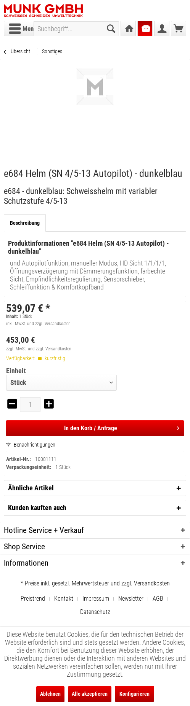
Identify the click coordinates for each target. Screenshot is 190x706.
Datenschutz (95, 611)
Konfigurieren (134, 694)
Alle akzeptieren (90, 694)
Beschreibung (25, 223)
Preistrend (33, 598)
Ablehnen (50, 694)
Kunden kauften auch (37, 508)
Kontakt (63, 598)
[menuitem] (22, 28)
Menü (23, 27)
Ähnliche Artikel (31, 488)
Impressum (95, 598)
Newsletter (130, 598)
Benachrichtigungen (30, 445)
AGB (158, 598)
